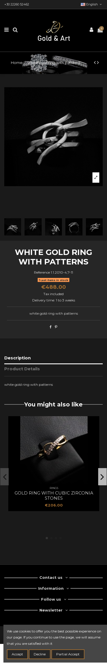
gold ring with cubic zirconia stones (54, 495)
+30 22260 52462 (16, 4)
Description (17, 358)
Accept (17, 654)
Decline (40, 654)
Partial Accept (68, 654)
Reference (42, 272)
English (92, 4)
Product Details (22, 368)
